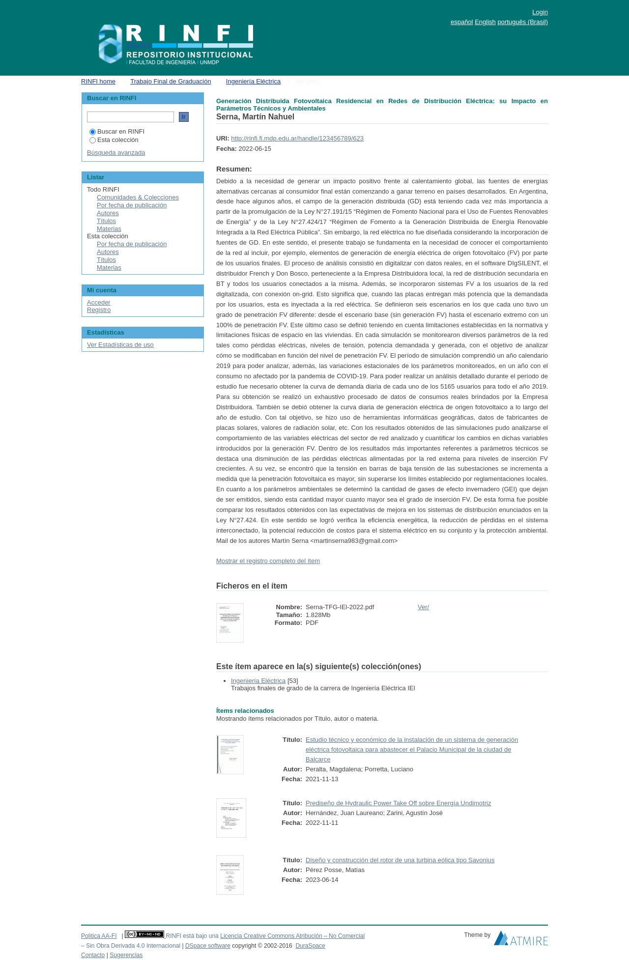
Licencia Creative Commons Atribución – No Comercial (292, 935)
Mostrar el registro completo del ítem (268, 561)
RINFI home (98, 81)
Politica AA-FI (99, 935)
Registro (99, 309)
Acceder (99, 302)
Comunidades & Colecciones (138, 197)
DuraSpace (310, 945)
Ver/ (423, 607)
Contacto (93, 955)
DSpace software (207, 945)
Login (540, 12)
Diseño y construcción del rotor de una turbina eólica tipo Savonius (400, 860)
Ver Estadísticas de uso (120, 344)
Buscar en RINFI (116, 131)
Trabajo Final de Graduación (170, 81)
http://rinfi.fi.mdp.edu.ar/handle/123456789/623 (297, 138)
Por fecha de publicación (132, 205)
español (462, 22)
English (485, 22)
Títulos (106, 221)
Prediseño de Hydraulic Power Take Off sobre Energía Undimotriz (398, 803)
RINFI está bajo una (192, 935)
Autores (108, 213)
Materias (109, 228)
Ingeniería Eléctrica (253, 81)
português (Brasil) (522, 22)
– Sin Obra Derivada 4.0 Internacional (130, 945)
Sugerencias (126, 955)
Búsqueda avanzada (116, 152)
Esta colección (114, 139)
